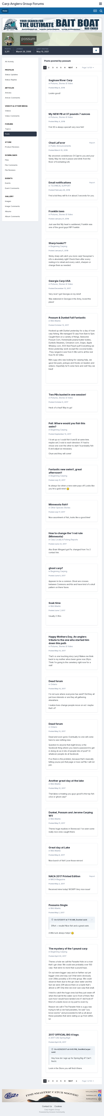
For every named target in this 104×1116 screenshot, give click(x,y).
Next (70, 68)
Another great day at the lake (66, 780)
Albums (8, 211)
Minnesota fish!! (58, 504)
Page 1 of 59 (88, 68)
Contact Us (47, 1106)
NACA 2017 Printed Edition (64, 876)
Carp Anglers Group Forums (23, 4)
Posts (7, 134)
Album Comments (12, 216)
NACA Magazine (58, 879)
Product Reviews (12, 147)
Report (92, 143)
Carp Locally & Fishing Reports (64, 539)
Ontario (54, 684)
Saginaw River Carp (60, 80)
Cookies (58, 1106)
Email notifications (60, 182)
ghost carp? (56, 568)
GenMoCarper (84, 1049)
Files (7, 160)
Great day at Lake (59, 847)
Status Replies (11, 80)
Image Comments (12, 206)
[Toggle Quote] (52, 919)
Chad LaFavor (57, 142)
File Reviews (10, 170)
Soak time (55, 603)
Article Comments (12, 98)
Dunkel (79, 920)
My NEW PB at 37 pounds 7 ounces (69, 114)
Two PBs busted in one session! (67, 394)
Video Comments (12, 116)
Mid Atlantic (56, 321)
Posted (57, 88)
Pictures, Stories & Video (62, 83)
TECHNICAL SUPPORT (61, 186)
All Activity (9, 61)
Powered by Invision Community (52, 1112)
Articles (8, 93)
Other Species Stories (60, 507)
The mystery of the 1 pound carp (68, 948)
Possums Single (58, 905)
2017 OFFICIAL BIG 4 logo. (64, 1034)
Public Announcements (61, 146)
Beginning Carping (59, 246)
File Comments (11, 165)
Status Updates (11, 74)
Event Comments (12, 188)
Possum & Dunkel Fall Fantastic (67, 317)
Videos (8, 111)
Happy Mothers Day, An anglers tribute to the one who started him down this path (69, 640)
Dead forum (56, 681)
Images (8, 201)
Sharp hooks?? (57, 243)
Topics (8, 129)
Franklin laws (56, 211)
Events (8, 183)
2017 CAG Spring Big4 (60, 1038)
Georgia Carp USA (59, 281)
